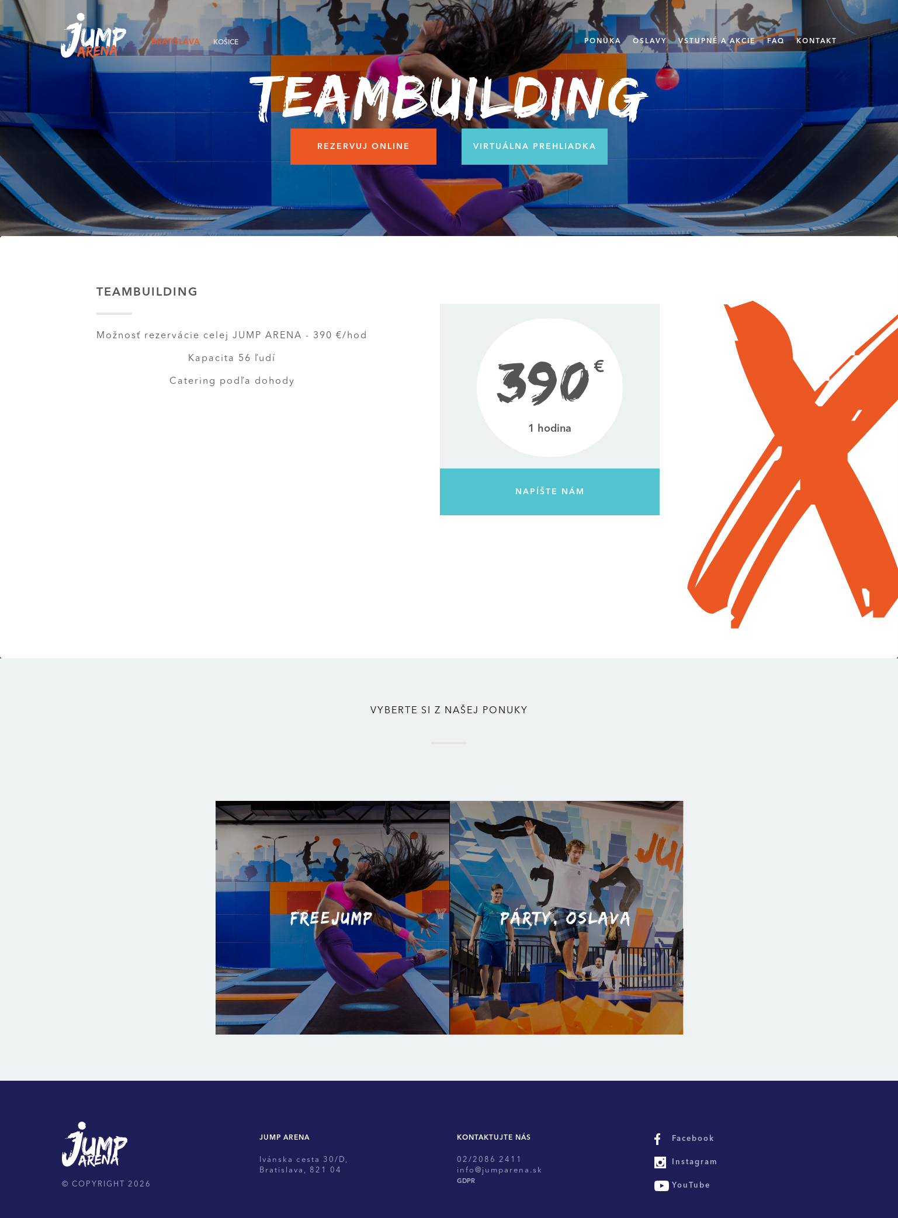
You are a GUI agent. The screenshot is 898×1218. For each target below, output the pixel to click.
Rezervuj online (363, 147)
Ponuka (602, 41)
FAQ (776, 41)
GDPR (466, 1181)
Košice (225, 42)
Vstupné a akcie (716, 41)
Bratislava (175, 42)
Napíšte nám (550, 492)
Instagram (695, 1162)
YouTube (691, 1185)
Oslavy (650, 41)
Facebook (693, 1139)
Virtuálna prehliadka (535, 147)
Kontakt (816, 41)
